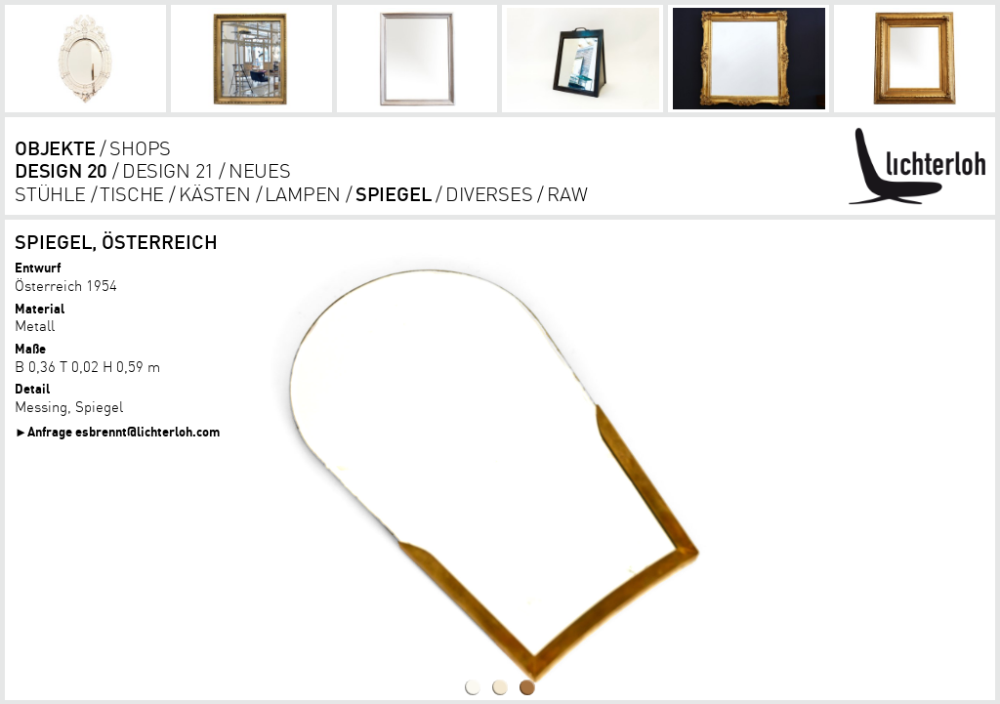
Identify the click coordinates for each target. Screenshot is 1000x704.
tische (132, 194)
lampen (303, 194)
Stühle (50, 194)
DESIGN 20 (61, 170)
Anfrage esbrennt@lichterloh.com (123, 431)
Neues (260, 170)
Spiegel (393, 194)
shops (140, 148)
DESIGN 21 (168, 170)
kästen (215, 194)
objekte (55, 148)
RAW (567, 194)
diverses (488, 194)
